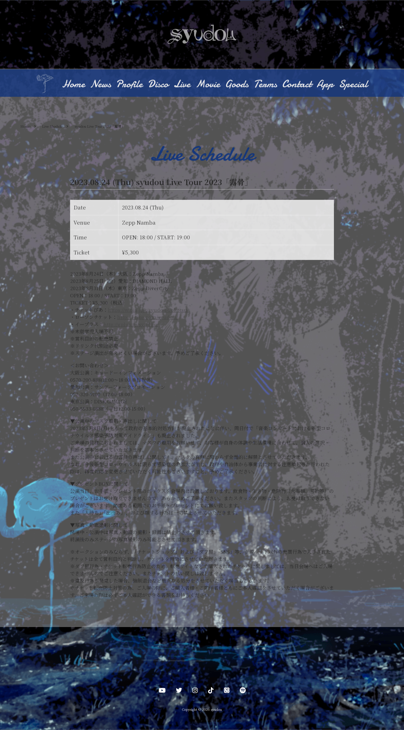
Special (353, 85)
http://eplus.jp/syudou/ (131, 324)
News (100, 85)
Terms (265, 85)
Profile (129, 85)
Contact (297, 85)
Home (73, 85)
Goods (236, 85)
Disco (158, 85)
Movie (207, 85)
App (325, 85)
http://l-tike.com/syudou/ (147, 317)
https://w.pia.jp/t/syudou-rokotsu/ (148, 310)
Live (181, 85)
